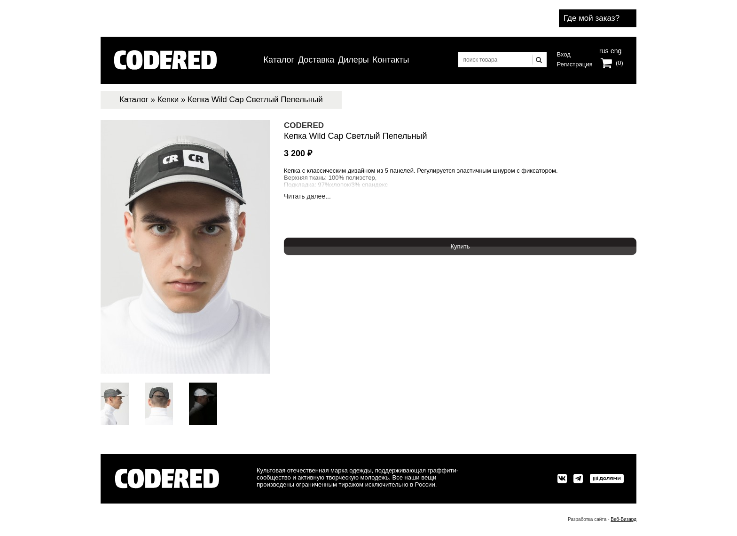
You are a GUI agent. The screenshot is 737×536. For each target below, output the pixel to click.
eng (615, 50)
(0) (619, 62)
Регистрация (575, 64)
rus (603, 50)
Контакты (391, 59)
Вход (564, 54)
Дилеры (353, 59)
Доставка (316, 59)
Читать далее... (307, 196)
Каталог (279, 59)
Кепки (168, 99)
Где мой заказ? (591, 18)
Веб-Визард (623, 519)
